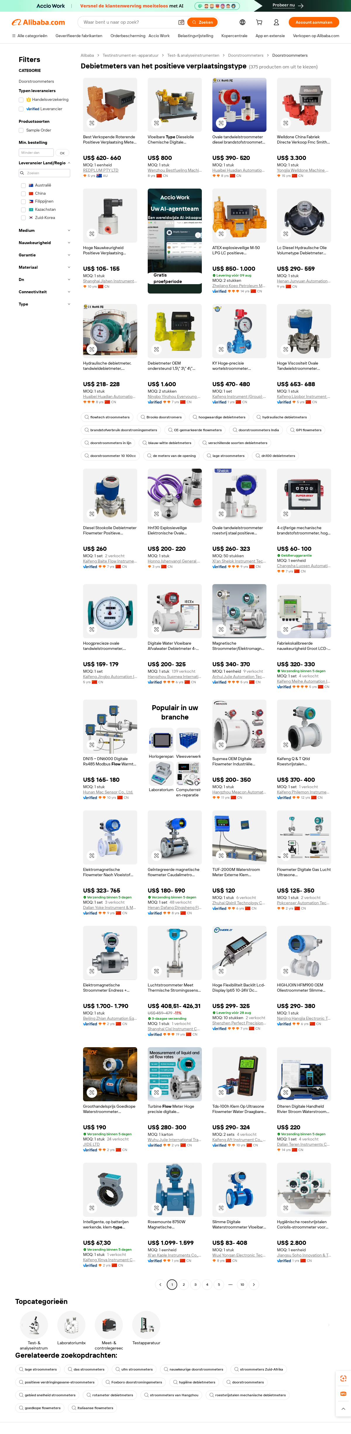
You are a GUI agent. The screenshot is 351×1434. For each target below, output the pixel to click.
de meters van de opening (171, 455)
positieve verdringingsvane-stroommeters (56, 1382)
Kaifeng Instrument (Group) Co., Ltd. (239, 396)
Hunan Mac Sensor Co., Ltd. (108, 792)
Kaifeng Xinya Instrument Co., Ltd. (110, 1259)
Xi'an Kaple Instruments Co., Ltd (175, 1255)
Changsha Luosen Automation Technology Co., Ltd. (304, 565)
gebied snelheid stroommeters (47, 1395)
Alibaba (87, 55)
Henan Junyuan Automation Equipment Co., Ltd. (304, 281)
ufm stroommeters (134, 1369)
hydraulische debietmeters (282, 417)
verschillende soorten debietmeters (234, 443)
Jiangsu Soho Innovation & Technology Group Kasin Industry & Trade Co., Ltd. (304, 1255)
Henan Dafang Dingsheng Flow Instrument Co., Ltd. (175, 907)
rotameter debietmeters (110, 1395)
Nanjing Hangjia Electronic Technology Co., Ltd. (304, 1018)
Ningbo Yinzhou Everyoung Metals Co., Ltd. (175, 396)
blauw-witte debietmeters (166, 443)
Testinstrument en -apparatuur (131, 55)
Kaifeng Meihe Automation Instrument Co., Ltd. (304, 681)
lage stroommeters (226, 455)
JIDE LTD (91, 1144)
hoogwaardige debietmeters (219, 417)
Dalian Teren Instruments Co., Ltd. (304, 1144)
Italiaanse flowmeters (92, 1408)
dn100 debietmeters (275, 455)
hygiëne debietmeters (194, 1382)
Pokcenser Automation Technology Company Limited (304, 902)
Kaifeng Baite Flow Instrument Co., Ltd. (110, 561)
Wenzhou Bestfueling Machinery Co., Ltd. (175, 170)
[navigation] (44, 670)
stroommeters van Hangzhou (171, 1395)
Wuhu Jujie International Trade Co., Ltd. (175, 1139)
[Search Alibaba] (128, 22)
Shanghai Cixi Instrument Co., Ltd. (175, 1028)
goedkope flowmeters (40, 1408)
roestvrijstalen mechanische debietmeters (247, 1395)
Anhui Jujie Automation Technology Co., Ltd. (239, 676)
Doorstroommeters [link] (290, 55)
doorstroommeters (245, 1382)
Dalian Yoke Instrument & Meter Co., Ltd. (110, 907)
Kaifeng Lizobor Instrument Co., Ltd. (304, 396)
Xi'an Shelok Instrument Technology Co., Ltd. (239, 561)
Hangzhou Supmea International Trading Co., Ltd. (175, 676)
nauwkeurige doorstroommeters (193, 1369)
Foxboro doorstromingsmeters (134, 1382)
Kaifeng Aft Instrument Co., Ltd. (239, 1139)
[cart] (260, 23)
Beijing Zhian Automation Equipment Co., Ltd (110, 1018)
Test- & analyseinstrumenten (193, 55)
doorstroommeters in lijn (108, 443)
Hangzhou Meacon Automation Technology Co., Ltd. (239, 792)
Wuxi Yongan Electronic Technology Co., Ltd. (239, 1255)
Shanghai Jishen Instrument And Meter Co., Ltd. (110, 281)
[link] (343, 1378)
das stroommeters (86, 1369)
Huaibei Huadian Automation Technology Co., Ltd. (239, 170)
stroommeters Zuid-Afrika (258, 1369)
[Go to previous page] (160, 1284)
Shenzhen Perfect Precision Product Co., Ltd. (239, 1023)
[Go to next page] (254, 1284)
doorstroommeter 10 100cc (110, 455)
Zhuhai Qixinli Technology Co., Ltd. (239, 902)
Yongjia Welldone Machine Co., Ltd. (304, 170)
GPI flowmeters (305, 430)
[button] (181, 22)
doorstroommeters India (256, 430)
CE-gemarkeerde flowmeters (195, 430)
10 (242, 1285)
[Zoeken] (202, 22)
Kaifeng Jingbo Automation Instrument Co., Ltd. (110, 676)
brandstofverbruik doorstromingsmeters (121, 430)
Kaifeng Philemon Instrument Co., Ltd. (304, 792)
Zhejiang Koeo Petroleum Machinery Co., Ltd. (239, 285)
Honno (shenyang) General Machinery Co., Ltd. (175, 561)
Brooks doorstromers (161, 417)
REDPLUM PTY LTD (100, 170)
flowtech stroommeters (107, 417)
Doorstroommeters (246, 55)
